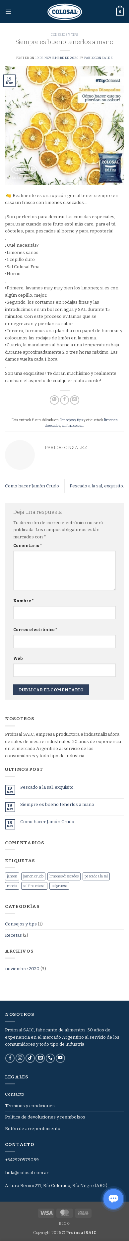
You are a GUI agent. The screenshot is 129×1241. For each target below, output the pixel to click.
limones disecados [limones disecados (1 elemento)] (64, 876)
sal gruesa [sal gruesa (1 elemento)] (59, 886)
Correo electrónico (35, 629)
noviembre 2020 (22, 968)
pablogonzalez (98, 58)
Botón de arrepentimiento (32, 1128)
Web (18, 658)
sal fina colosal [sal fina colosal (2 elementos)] (34, 886)
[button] (8, 11)
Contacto (14, 1094)
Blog (64, 1223)
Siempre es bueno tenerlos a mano (57, 804)
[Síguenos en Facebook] (10, 1058)
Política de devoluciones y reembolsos (45, 1117)
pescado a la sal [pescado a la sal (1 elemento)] (96, 876)
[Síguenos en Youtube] (60, 1058)
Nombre (23, 601)
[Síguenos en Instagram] (20, 1058)
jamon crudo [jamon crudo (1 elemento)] (33, 876)
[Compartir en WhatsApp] (54, 400)
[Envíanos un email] (40, 1058)
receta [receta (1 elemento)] (12, 886)
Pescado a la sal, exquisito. (97, 486)
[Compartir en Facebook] (64, 400)
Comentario (27, 545)
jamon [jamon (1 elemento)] (12, 876)
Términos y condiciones (30, 1106)
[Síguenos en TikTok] (30, 1058)
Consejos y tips (64, 34)
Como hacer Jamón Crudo (32, 486)
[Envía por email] (74, 400)
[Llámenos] (50, 1058)
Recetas (13, 935)
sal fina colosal (72, 425)
